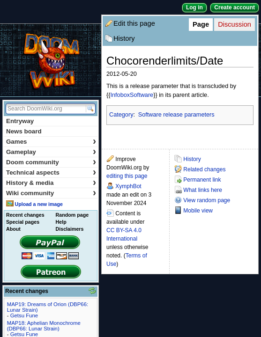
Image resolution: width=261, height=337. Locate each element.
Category (121, 114)
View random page (206, 200)
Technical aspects (51, 172)
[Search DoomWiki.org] (44, 108)
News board (24, 131)
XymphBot (128, 186)
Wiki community (51, 193)
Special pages (22, 222)
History (124, 38)
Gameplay (51, 152)
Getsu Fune (24, 315)
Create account (234, 7)
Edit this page (134, 23)
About (13, 229)
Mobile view (198, 210)
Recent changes (25, 215)
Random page (72, 215)
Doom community (51, 162)
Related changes (204, 169)
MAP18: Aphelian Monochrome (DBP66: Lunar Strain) (44, 325)
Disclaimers (70, 229)
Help (61, 222)
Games (51, 142)
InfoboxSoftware (131, 95)
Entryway (20, 121)
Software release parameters (176, 114)
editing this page (126, 176)
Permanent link (202, 179)
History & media (51, 183)
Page (201, 24)
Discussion (234, 24)
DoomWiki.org (50, 60)
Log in (194, 7)
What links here (202, 190)
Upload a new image (38, 204)
